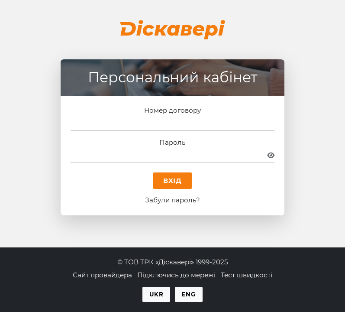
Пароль (172, 142)
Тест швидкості (246, 275)
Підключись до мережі (176, 275)
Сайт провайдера (102, 275)
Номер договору (172, 110)
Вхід (172, 180)
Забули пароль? (172, 200)
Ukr (156, 294)
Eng (188, 294)
